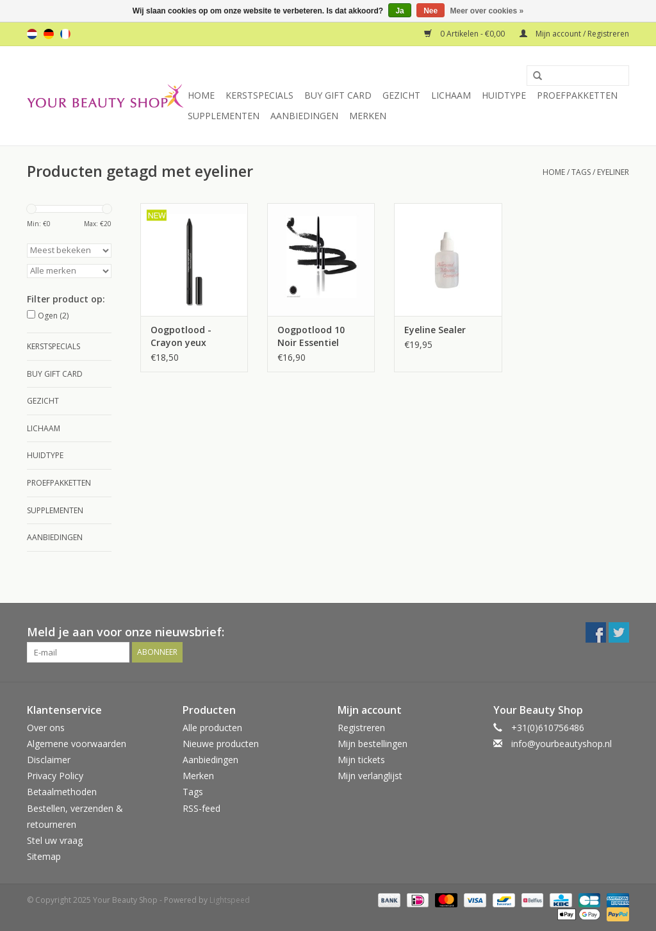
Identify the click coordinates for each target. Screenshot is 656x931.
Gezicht (401, 95)
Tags (581, 172)
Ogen (53, 315)
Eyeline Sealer (435, 330)
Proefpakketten (577, 95)
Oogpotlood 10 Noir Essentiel (311, 336)
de (49, 34)
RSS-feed (201, 808)
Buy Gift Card (338, 95)
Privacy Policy (55, 776)
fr (65, 34)
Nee (430, 10)
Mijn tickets (361, 760)
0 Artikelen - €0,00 (465, 33)
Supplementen (223, 116)
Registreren (361, 727)
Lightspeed (229, 899)
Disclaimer (48, 760)
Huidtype (504, 95)
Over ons (46, 727)
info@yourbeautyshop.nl (561, 743)
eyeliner (613, 172)
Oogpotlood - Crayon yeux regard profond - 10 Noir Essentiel (189, 336)
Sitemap (44, 856)
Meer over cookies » (487, 10)
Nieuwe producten (221, 743)
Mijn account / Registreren (574, 33)
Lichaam (451, 95)
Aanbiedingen (304, 116)
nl (32, 34)
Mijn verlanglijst (370, 776)
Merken (367, 116)
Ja (399, 10)
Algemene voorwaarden (76, 743)
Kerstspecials (259, 95)
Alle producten (212, 727)
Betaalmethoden (62, 792)
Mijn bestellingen (372, 743)
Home (201, 95)
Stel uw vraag (55, 840)
